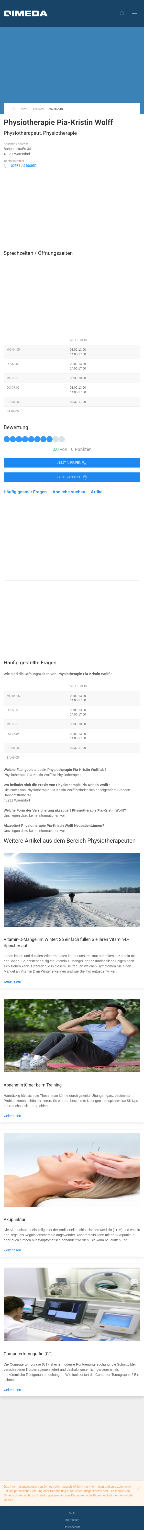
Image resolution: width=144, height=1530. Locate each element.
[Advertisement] (72, 65)
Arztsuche (56, 109)
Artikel (97, 492)
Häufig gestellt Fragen (25, 492)
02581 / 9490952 (24, 166)
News (24, 109)
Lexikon (38, 109)
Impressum (72, 1520)
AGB (72, 1513)
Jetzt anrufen (72, 462)
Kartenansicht (71, 477)
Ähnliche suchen (69, 492)
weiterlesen (12, 981)
